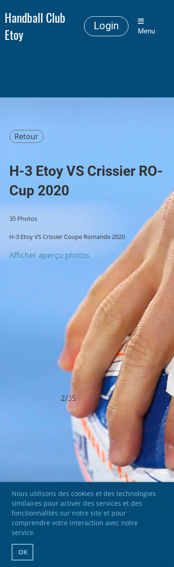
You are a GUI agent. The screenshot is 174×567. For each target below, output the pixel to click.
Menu (146, 26)
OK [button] (22, 552)
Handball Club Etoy (35, 26)
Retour (26, 136)
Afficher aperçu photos (49, 255)
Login (106, 26)
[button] (38, 534)
